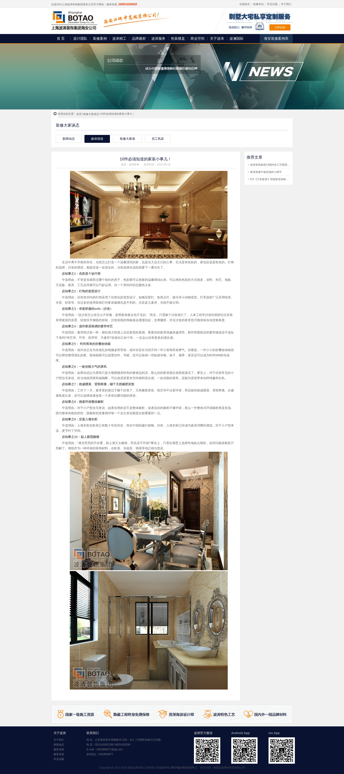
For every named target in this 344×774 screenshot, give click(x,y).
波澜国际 (236, 38)
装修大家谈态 (91, 114)
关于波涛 (217, 38)
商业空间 (197, 38)
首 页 (61, 38)
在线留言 (244, 4)
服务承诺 (59, 754)
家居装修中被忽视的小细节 (266, 172)
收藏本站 (258, 4)
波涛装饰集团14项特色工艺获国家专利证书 (275, 164)
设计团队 (80, 38)
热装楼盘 (178, 38)
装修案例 (100, 38)
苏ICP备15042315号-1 (183, 767)
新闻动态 (59, 744)
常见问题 (272, 4)
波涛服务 (158, 38)
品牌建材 (139, 38)
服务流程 (59, 749)
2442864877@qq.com (109, 749)
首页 (79, 114)
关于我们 (286, 4)
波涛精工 (119, 38)
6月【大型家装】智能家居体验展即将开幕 (274, 179)
